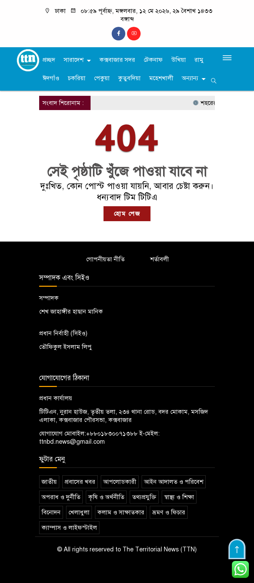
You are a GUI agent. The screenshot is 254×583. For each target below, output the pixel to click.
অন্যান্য (190, 78)
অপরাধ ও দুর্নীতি (61, 497)
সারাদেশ (73, 60)
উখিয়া (178, 60)
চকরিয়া (76, 78)
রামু (199, 60)
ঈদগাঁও (51, 78)
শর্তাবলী (159, 259)
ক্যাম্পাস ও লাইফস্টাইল (69, 527)
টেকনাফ (153, 60)
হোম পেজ (127, 213)
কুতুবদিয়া (129, 78)
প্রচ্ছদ (49, 60)
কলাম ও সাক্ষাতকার (120, 512)
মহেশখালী (161, 78)
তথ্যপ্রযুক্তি (144, 497)
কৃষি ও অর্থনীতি (106, 497)
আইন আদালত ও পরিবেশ (173, 481)
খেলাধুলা (79, 512)
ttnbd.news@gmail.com (72, 441)
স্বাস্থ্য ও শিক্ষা (179, 497)
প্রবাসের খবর (80, 481)
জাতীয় (49, 481)
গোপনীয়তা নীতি (105, 259)
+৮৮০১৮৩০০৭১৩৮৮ (112, 433)
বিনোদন (51, 512)
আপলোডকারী (119, 481)
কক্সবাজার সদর (117, 60)
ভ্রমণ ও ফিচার (168, 512)
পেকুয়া (102, 78)
